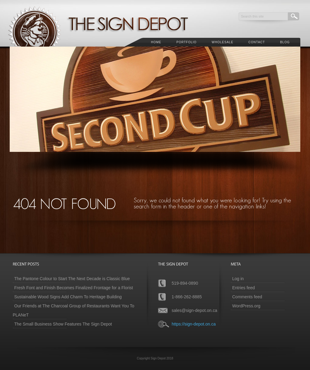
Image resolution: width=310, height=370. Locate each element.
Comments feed (247, 296)
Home (156, 42)
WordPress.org (246, 305)
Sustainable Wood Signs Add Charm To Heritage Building (68, 296)
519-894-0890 (185, 283)
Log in (238, 278)
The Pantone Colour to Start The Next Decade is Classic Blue (72, 278)
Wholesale (222, 42)
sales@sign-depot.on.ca (194, 310)
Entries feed (243, 287)
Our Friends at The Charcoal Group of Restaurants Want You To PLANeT (73, 310)
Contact (257, 42)
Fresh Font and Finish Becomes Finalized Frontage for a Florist (73, 287)
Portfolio (186, 42)
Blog (285, 42)
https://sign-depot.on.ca (194, 324)
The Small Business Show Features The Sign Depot (63, 324)
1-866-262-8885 (187, 296)
